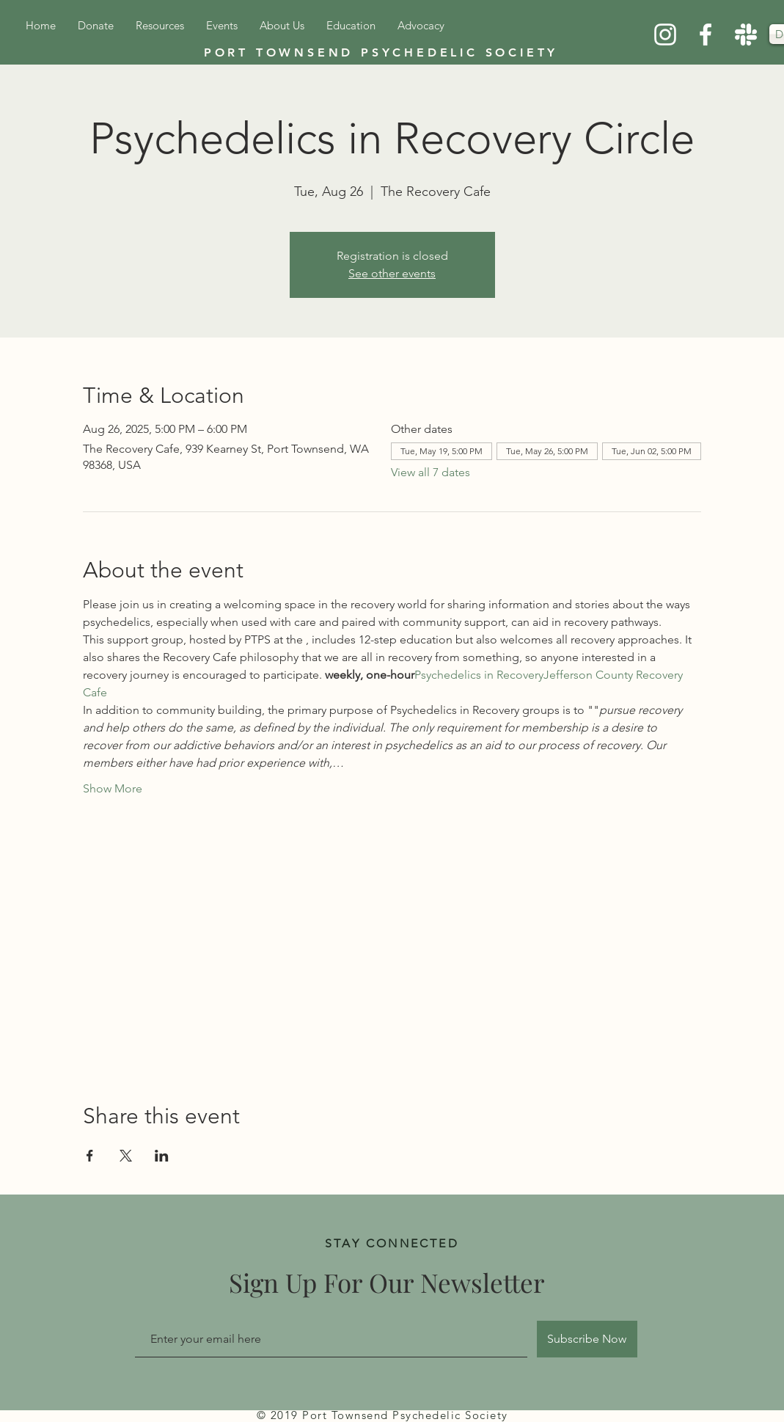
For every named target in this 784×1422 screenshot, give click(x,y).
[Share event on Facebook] (90, 1156)
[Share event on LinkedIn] (162, 1156)
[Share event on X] (126, 1156)
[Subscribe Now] (587, 1339)
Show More (112, 788)
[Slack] (746, 34)
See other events (392, 273)
